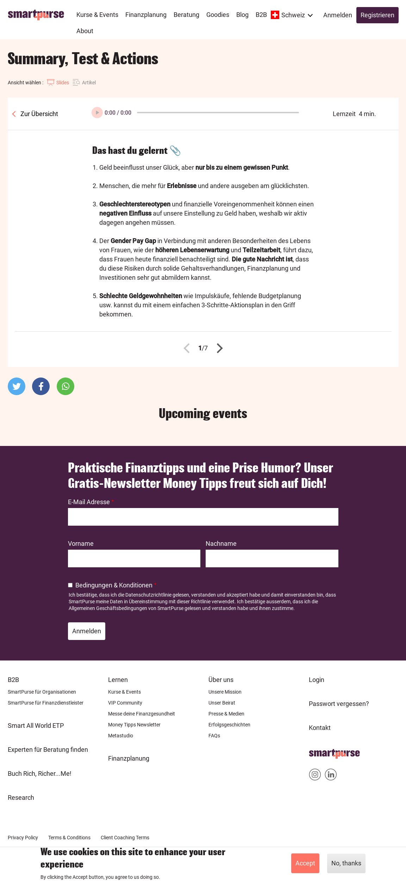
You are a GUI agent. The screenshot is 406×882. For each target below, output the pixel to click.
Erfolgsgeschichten (229, 724)
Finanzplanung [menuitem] (146, 14)
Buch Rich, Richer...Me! (39, 773)
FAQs (214, 735)
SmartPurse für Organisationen (42, 692)
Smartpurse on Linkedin (331, 776)
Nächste (217, 348)
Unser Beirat (221, 703)
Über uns (220, 679)
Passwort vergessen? (339, 703)
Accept (305, 863)
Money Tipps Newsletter (134, 724)
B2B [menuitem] (261, 14)
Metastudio (120, 735)
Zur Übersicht (38, 113)
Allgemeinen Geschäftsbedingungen (108, 608)
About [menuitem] (84, 31)
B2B (13, 679)
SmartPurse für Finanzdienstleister (45, 703)
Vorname (81, 543)
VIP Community (125, 703)
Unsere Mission (225, 692)
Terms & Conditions (69, 837)
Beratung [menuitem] (186, 14)
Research (21, 797)
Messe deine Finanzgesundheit (141, 714)
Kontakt (320, 727)
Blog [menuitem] (242, 14)
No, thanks (346, 863)
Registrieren (377, 15)
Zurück (188, 348)
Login (316, 679)
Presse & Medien (226, 714)
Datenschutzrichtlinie (148, 595)
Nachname (221, 543)
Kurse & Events (124, 692)
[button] (16, 386)
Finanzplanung (128, 758)
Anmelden (337, 15)
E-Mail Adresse (89, 502)
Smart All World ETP (36, 725)
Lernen (118, 679)
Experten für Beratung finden (48, 749)
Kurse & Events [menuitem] (97, 14)
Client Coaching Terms (125, 837)
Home (317, 751)
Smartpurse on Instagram (315, 776)
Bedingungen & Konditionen (113, 585)
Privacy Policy (23, 837)
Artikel (89, 82)
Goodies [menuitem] (217, 14)
